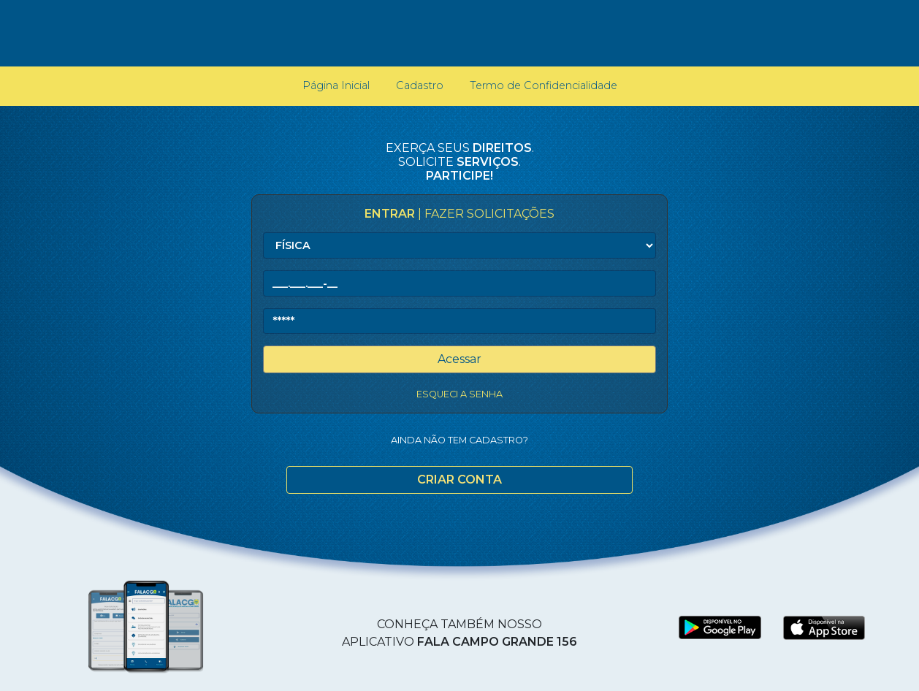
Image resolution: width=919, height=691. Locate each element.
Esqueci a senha (459, 394)
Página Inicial (338, 84)
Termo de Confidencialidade (543, 85)
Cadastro (419, 85)
